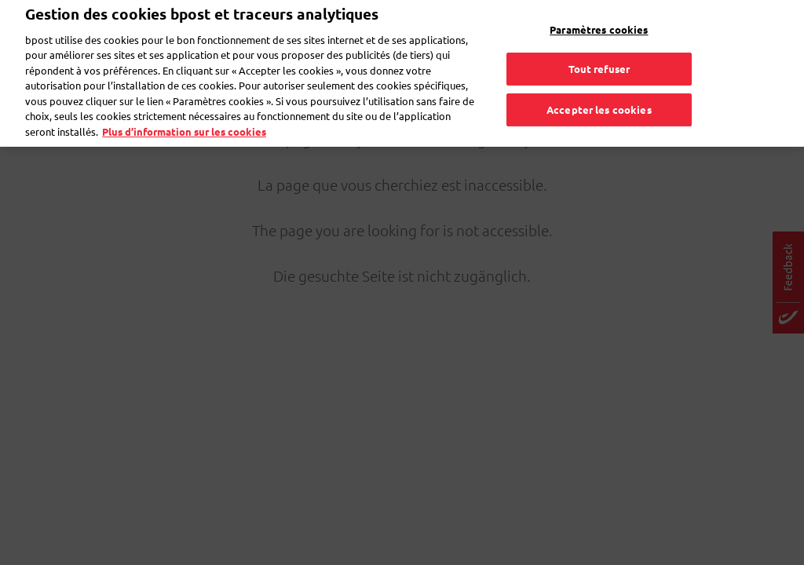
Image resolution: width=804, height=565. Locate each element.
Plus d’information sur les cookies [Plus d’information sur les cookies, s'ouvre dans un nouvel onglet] (184, 111)
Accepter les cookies (599, 90)
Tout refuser (599, 49)
